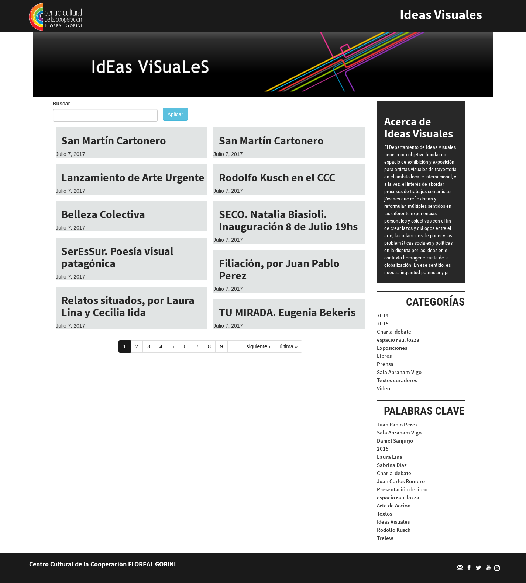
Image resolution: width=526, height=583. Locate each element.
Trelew (385, 537)
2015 (383, 323)
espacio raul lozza (398, 339)
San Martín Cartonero (113, 140)
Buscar (61, 104)
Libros (384, 355)
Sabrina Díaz (392, 464)
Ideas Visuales (441, 14)
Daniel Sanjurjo (395, 440)
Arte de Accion (393, 505)
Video (383, 388)
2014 (383, 315)
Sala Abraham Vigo (399, 372)
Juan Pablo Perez (397, 424)
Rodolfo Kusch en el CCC (277, 177)
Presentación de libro (402, 489)
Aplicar (175, 114)
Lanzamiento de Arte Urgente (132, 177)
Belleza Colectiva (103, 214)
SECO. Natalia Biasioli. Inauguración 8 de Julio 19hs (288, 220)
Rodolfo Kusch (393, 529)
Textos (384, 513)
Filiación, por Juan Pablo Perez (279, 269)
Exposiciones (392, 347)
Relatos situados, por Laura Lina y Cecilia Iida (128, 306)
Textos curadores (397, 380)
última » (288, 346)
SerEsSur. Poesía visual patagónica (117, 257)
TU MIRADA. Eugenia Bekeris (287, 312)
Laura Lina (389, 456)
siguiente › (259, 346)
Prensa (385, 363)
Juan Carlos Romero (401, 481)
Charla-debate (394, 331)
